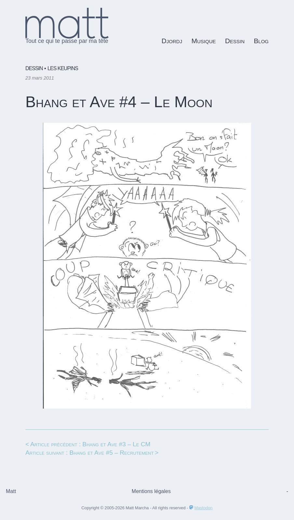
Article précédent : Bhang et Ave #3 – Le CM (90, 444)
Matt (11, 491)
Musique (204, 40)
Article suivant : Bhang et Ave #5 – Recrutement (89, 452)
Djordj (172, 40)
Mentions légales (151, 491)
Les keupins (62, 68)
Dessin (235, 40)
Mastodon (203, 507)
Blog (261, 40)
